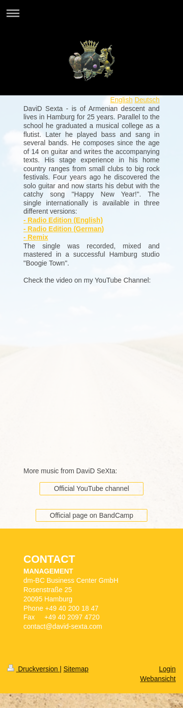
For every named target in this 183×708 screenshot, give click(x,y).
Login (167, 669)
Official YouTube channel (91, 488)
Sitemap (75, 669)
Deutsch (147, 100)
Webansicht (158, 679)
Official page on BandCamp (91, 515)
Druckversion (33, 669)
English (121, 100)
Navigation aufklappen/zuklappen (91, 12)
